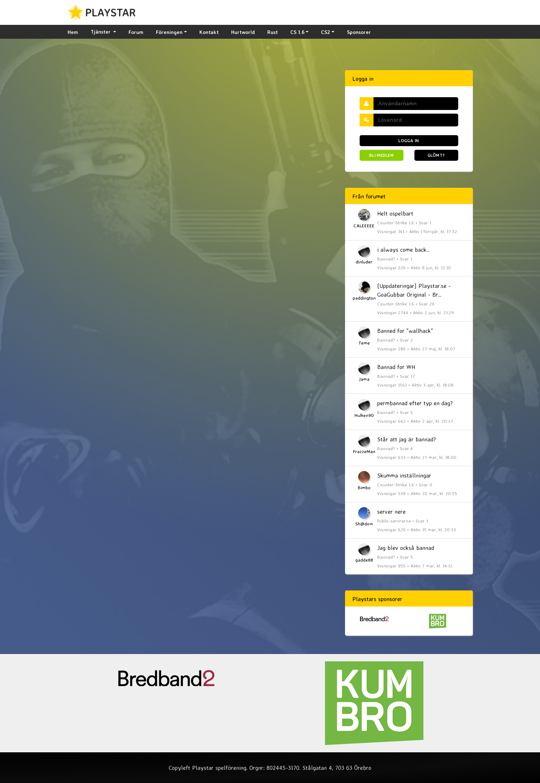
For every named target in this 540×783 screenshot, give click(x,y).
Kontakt (209, 32)
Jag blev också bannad (405, 547)
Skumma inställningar (404, 475)
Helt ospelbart (395, 213)
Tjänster (101, 31)
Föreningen (169, 32)
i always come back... (403, 249)
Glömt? (436, 155)
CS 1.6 (297, 32)
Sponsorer (359, 32)
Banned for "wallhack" (405, 330)
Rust (272, 32)
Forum (136, 32)
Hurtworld (243, 32)
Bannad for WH (396, 366)
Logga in (408, 140)
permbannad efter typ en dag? (415, 403)
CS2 (325, 32)
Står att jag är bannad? (406, 439)
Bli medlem (381, 155)
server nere (391, 511)
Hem (73, 32)
